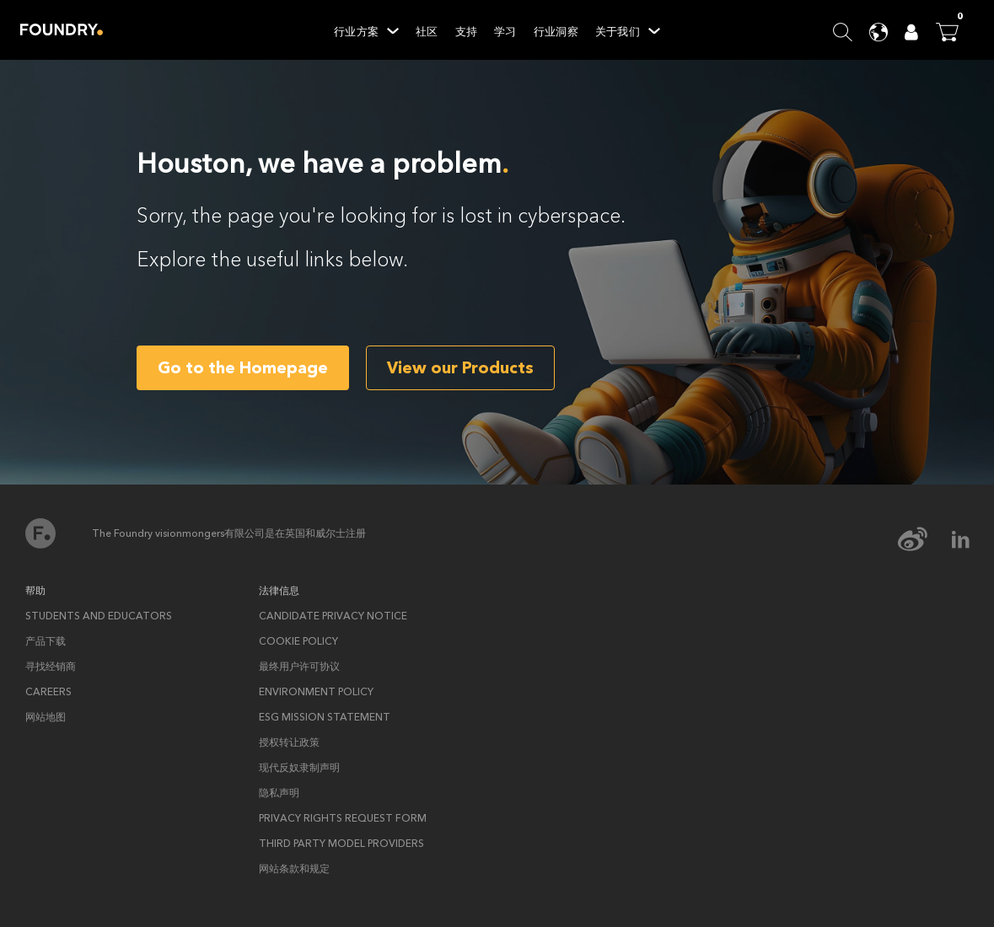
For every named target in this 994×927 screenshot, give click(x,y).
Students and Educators (98, 616)
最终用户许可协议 (299, 666)
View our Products (460, 368)
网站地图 (45, 717)
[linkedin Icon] (960, 539)
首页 (40, 533)
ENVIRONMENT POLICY (316, 692)
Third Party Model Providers (341, 843)
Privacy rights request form (343, 818)
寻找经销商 (50, 666)
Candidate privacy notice (333, 616)
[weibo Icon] (923, 539)
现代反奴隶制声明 (299, 768)
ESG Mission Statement (324, 717)
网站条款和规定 (294, 869)
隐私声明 (279, 793)
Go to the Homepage (243, 368)
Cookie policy (298, 641)
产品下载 (45, 641)
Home (61, 29)
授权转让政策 (289, 742)
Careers (48, 692)
